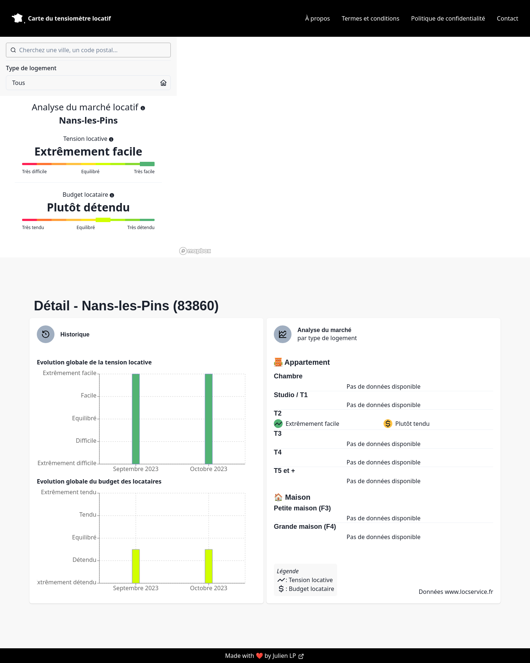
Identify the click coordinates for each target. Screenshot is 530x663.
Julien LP (288, 656)
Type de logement (31, 68)
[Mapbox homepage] (195, 251)
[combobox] (88, 50)
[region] (353, 147)
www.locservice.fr (469, 592)
